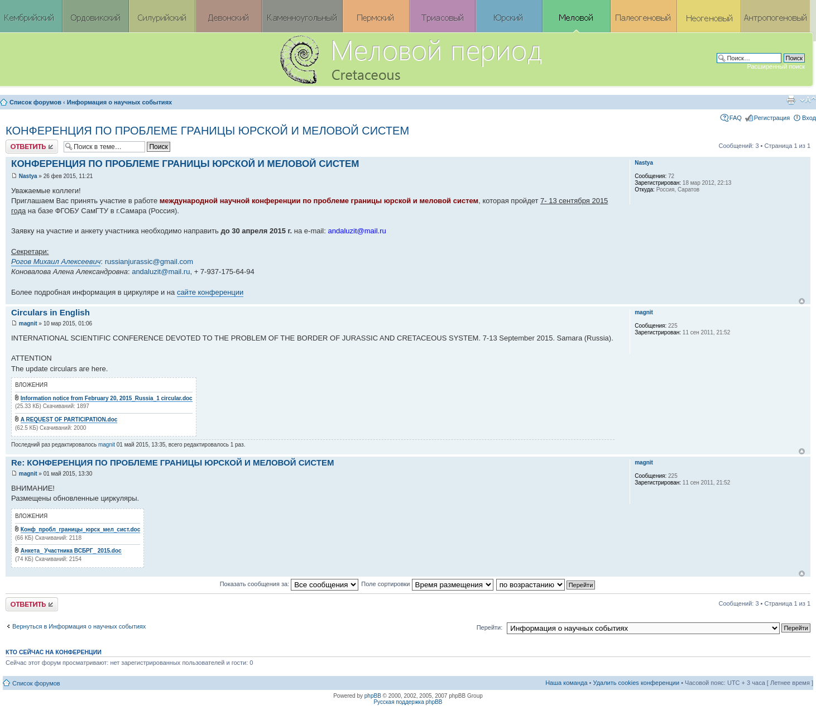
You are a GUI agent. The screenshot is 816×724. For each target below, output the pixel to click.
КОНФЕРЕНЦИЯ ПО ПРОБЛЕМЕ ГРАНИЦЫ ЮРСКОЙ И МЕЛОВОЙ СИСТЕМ (207, 130)
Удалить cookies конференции (636, 682)
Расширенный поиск (776, 66)
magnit (28, 323)
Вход (809, 117)
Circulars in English (50, 312)
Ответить (32, 147)
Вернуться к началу (802, 301)
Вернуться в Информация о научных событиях (79, 626)
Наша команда (566, 682)
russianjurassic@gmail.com (149, 261)
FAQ (735, 117)
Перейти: (490, 627)
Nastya (28, 176)
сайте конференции (210, 292)
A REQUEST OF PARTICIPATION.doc (69, 419)
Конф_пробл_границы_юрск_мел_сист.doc (80, 529)
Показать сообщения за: (289, 584)
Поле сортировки (427, 584)
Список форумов (35, 102)
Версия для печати (791, 100)
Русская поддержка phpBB (407, 702)
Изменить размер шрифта (808, 100)
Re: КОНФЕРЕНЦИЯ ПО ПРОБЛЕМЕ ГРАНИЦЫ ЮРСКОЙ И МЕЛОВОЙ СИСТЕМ (172, 462)
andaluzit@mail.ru (161, 271)
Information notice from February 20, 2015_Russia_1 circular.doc (107, 398)
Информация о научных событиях (119, 102)
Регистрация (772, 117)
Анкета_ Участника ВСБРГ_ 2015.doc (71, 551)
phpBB (372, 696)
